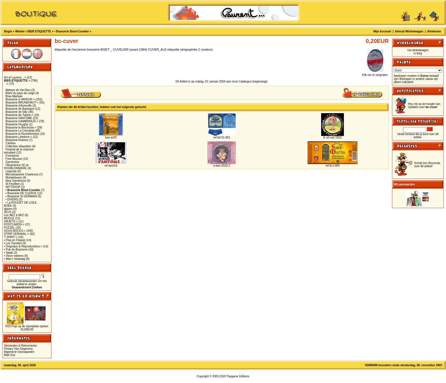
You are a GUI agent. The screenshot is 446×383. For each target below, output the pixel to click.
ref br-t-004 (332, 165)
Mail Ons (9, 355)
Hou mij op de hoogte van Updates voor (424, 105)
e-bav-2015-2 (221, 165)
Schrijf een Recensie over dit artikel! (427, 165)
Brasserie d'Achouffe (19, 105)
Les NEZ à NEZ (14, 215)
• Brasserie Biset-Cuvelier (71, 31)
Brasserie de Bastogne (20, 108)
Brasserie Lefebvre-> (19, 136)
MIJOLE (9, 218)
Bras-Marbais (14, 96)
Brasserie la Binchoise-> (21, 127)
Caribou (11, 143)
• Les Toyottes (13, 243)
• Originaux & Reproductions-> (23, 246)
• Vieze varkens (14, 255)
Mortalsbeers (14, 177)
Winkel (19, 31)
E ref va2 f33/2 (332, 137)
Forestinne (12, 155)
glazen (8, 208)
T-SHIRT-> (10, 237)
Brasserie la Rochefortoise (22, 133)
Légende (11, 171)
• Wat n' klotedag (14, 258)
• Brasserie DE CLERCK (21, 193)
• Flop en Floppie (14, 240)
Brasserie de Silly (17, 111)
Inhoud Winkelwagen (409, 31)
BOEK (8, 205)
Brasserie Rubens (17, 140)
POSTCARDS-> (14, 224)
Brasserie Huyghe (17, 124)
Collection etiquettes (18, 146)
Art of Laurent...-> (15, 77)
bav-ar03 (110, 137)
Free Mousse (14, 158)
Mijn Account (382, 31)
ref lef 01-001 (221, 137)
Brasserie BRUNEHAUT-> (22, 102)
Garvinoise (12, 161)
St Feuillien (13, 183)
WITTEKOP (13, 187)
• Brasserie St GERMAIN (21, 196)
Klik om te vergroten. (375, 73)
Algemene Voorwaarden (19, 351)
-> (17, 80)
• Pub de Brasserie (16, 249)
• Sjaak (8, 252)
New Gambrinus (16, 180)
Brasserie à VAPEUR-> (20, 99)
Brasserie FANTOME (19, 118)
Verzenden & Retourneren (20, 345)
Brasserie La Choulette (20, 130)
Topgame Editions (238, 376)
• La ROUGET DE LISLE (21, 202)
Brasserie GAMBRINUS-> (22, 121)
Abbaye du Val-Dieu (17, 90)
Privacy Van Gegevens (18, 348)
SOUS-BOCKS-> (15, 230)
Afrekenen (434, 31)
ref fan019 (110, 165)
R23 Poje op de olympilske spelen (26, 326)
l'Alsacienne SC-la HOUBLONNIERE (16, 166)
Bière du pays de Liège (20, 93)
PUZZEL (9, 227)
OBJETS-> (11, 221)
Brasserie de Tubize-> (20, 115)
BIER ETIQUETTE (39, 31)
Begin (8, 31)
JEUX (7, 212)
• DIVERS (12, 199)
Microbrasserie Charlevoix (22, 174)
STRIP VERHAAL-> (16, 233)
